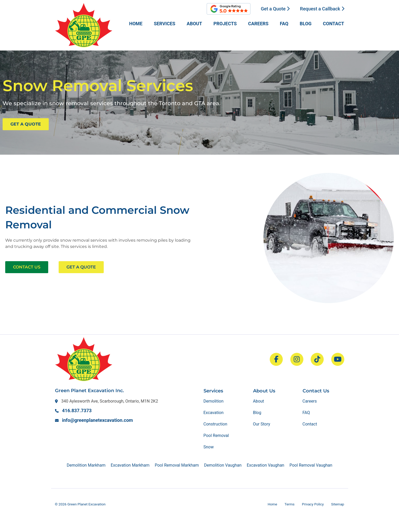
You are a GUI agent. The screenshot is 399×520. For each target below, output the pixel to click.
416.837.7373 (77, 410)
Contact (333, 23)
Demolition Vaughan (223, 465)
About (194, 23)
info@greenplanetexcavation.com (97, 420)
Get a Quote (275, 8)
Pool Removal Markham (177, 465)
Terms (289, 504)
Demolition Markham (86, 465)
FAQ (284, 23)
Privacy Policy (313, 504)
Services (164, 23)
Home (136, 23)
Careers (258, 23)
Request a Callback (322, 8)
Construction (216, 424)
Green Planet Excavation (86, 504)
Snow (209, 446)
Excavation (214, 412)
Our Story (261, 424)
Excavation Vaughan (265, 465)
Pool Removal (216, 435)
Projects (225, 23)
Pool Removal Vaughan (311, 465)
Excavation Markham (130, 465)
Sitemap (337, 504)
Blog (305, 23)
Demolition (214, 401)
